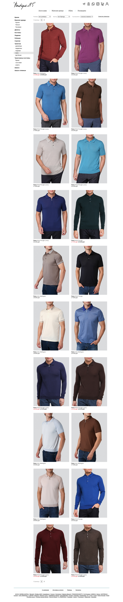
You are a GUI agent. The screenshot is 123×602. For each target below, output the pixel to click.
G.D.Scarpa (87, 594)
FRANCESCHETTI (77, 594)
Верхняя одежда (20, 20)
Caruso (53, 594)
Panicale (76, 595)
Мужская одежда (58, 11)
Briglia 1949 (38, 594)
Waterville (87, 597)
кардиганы (18, 48)
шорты (17, 65)
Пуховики (18, 27)
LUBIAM (31, 595)
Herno (98, 594)
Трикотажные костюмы (22, 58)
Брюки (17, 17)
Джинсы (17, 30)
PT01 (91, 595)
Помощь (69, 590)
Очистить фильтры (103, 16)
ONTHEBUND (64, 595)
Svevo (75, 597)
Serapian (69, 597)
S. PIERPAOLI (62, 597)
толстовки (18, 62)
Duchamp (58, 594)
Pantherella (83, 595)
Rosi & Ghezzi (53, 597)
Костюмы (18, 32)
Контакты (78, 590)
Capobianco (46, 594)
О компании (45, 590)
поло (16, 53)
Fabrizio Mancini (66, 594)
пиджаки (18, 50)
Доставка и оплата (58, 590)
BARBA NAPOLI (24, 594)
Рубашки (18, 38)
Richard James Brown (42, 597)
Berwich (32, 594)
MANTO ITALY (44, 595)
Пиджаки (18, 35)
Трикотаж (18, 44)
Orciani (71, 595)
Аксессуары (42, 11)
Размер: (42, 17)
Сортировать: (82, 17)
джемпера (18, 46)
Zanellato (93, 597)
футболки (18, 55)
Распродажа (82, 11)
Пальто (17, 25)
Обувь (70, 11)
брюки (17, 60)
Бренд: (61, 17)
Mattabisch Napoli (54, 595)
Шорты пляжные (20, 70)
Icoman (16, 595)
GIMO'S (93, 594)
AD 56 (17, 594)
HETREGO (104, 594)
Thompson (81, 597)
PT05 (95, 595)
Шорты (17, 67)
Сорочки (17, 41)
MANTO (36, 595)
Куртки (17, 22)
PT (88, 595)
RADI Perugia (101, 595)
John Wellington (23, 595)
